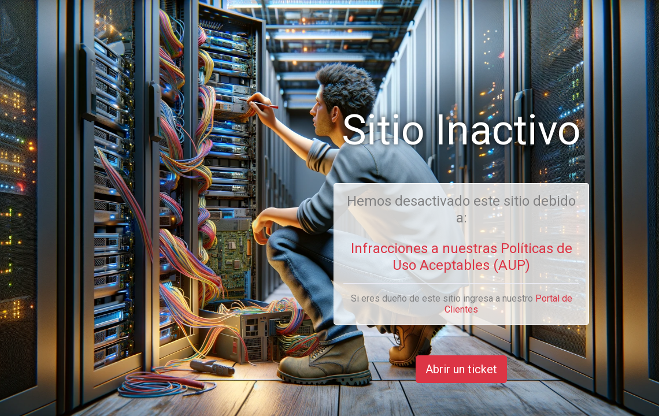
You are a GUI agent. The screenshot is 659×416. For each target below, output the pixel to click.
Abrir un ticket (461, 369)
